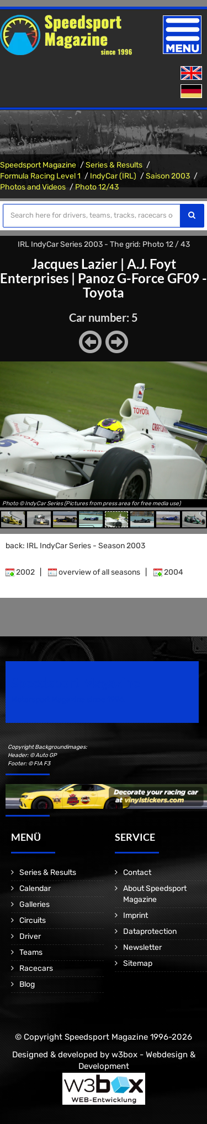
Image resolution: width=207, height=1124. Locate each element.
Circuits (32, 920)
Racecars (36, 968)
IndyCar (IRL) (113, 176)
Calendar (35, 888)
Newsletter (142, 947)
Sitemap (137, 963)
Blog (27, 984)
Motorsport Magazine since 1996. (68, 699)
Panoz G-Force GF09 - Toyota (142, 285)
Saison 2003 (168, 176)
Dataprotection (150, 931)
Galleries (34, 904)
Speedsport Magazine (38, 165)
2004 (168, 572)
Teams (31, 952)
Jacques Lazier (74, 264)
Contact (137, 872)
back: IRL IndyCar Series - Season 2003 (75, 545)
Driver (30, 936)
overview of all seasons (94, 572)
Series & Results (114, 165)
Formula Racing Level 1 (40, 176)
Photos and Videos (33, 187)
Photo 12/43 (97, 187)
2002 (20, 572)
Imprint (135, 915)
